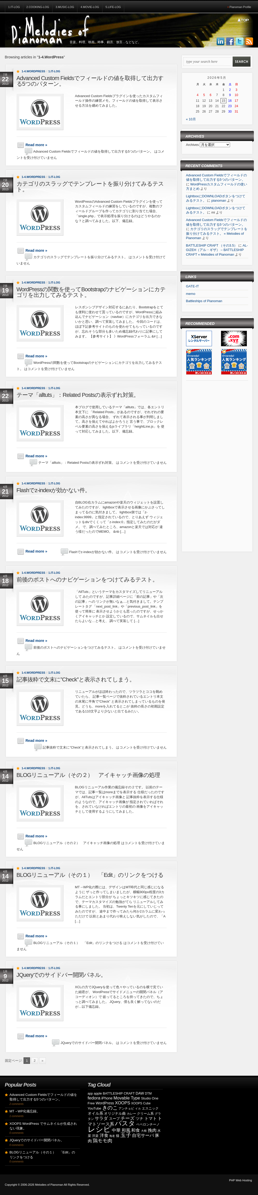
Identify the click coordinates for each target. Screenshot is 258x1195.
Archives (193, 145)
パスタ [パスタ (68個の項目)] (125, 1123)
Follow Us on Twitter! (239, 41)
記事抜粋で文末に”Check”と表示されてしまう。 (76, 679)
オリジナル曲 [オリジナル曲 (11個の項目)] (115, 1113)
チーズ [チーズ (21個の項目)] (128, 1118)
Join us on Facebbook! (230, 41)
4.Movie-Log (89, 7)
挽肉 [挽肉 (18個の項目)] (152, 1130)
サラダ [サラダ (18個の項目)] (101, 1118)
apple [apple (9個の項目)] (98, 1093)
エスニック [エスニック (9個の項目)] (150, 1108)
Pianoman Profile (240, 7)
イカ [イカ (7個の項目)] (138, 1108)
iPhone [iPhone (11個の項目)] (106, 1098)
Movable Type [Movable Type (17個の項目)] (127, 1098)
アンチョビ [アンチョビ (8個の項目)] (126, 1108)
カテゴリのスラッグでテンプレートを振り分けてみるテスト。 (90, 186)
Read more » (36, 145)
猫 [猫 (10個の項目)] (117, 1136)
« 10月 (191, 119)
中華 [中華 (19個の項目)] (116, 1130)
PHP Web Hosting (240, 1180)
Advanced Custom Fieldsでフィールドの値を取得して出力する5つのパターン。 (90, 81)
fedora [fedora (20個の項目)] (94, 1097)
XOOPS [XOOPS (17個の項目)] (122, 1102)
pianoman (218, 200)
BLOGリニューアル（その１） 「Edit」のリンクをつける (90, 875)
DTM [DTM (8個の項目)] (148, 1093)
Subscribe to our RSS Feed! (249, 41)
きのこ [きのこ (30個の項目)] (110, 1108)
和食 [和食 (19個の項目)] (135, 1130)
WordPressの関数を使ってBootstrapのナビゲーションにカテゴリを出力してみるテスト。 (91, 292)
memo (190, 294)
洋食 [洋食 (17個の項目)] (104, 1135)
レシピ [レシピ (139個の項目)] (99, 1129)
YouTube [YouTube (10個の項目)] (94, 1108)
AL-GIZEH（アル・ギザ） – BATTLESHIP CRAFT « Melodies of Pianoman (217, 249)
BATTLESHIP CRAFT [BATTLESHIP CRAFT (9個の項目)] (119, 1093)
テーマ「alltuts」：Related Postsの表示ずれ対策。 (78, 395)
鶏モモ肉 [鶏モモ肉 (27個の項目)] (102, 1140)
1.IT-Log (14, 7)
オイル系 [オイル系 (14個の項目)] (95, 1113)
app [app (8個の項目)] (90, 1093)
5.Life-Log (113, 7)
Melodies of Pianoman (49, 1184)
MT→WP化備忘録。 (25, 1111)
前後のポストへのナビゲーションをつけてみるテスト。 (87, 579)
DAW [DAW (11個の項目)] (140, 1093)
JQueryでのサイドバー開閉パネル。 (61, 975)
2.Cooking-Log (37, 7)
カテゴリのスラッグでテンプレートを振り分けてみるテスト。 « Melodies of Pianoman (217, 233)
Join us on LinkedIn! (220, 41)
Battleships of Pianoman (204, 301)
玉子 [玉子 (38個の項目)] (125, 1135)
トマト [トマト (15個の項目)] (150, 1118)
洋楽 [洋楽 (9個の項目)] (95, 1136)
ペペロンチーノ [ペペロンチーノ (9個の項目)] (148, 1124)
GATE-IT (192, 286)
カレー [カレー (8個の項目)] (131, 1113)
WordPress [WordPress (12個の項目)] (105, 1103)
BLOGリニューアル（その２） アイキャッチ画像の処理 (88, 775)
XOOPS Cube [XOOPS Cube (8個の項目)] (141, 1103)
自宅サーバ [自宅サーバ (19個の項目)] (143, 1135)
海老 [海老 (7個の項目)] (112, 1135)
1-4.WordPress (33, 71)
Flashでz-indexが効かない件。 (54, 490)
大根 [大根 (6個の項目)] (144, 1130)
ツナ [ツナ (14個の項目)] (139, 1118)
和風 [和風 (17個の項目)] (126, 1130)
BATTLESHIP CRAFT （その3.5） (212, 245)
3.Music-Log (65, 7)
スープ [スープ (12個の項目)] (114, 1119)
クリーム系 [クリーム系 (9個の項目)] (145, 1113)
